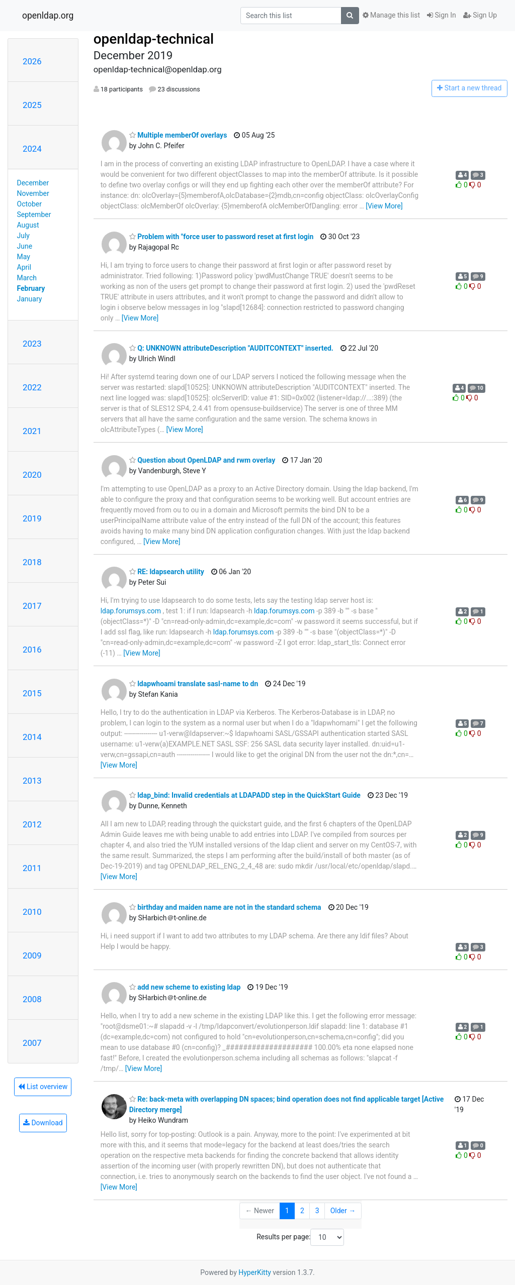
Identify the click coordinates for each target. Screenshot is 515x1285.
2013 (32, 781)
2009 (32, 955)
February (31, 288)
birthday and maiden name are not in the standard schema (225, 907)
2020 (32, 475)
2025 (32, 105)
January (29, 299)
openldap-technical (154, 39)
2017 (32, 606)
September (34, 214)
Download (43, 1123)
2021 (32, 431)
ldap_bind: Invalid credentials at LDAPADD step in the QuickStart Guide (245, 795)
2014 (32, 737)
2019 (32, 518)
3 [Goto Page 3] (317, 1211)
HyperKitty (254, 1272)
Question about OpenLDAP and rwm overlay (202, 460)
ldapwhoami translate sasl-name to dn (194, 684)
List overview (42, 1087)
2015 (32, 693)
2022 (32, 387)
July (23, 236)
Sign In (441, 15)
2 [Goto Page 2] (302, 1211)
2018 (32, 562)
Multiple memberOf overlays (178, 135)
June (25, 246)
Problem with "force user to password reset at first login (221, 237)
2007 (32, 1043)
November (33, 193)
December (33, 183)
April (24, 267)
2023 (32, 344)
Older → (343, 1211)
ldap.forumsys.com (131, 611)
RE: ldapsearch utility (166, 572)
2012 (32, 824)
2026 (32, 61)
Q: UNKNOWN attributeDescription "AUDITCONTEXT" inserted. (231, 348)
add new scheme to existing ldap (185, 987)
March (27, 278)
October (29, 204)
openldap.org (47, 16)
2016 (32, 650)
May (23, 257)
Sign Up (480, 15)
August (28, 225)
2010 (32, 912)
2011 (32, 868)
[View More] (384, 206)
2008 (32, 999)
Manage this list (391, 15)
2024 (32, 149)
